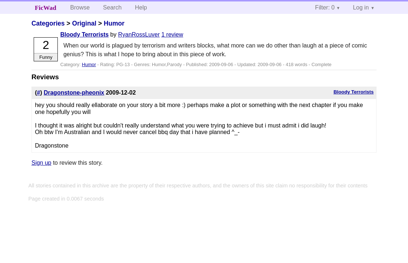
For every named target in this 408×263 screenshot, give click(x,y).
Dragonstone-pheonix (74, 92)
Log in (361, 7)
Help (141, 7)
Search (112, 7)
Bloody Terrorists (84, 34)
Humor (114, 23)
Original (84, 23)
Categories (48, 23)
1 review (172, 34)
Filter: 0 (324, 7)
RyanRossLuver (139, 34)
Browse (80, 7)
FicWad (45, 7)
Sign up (41, 163)
